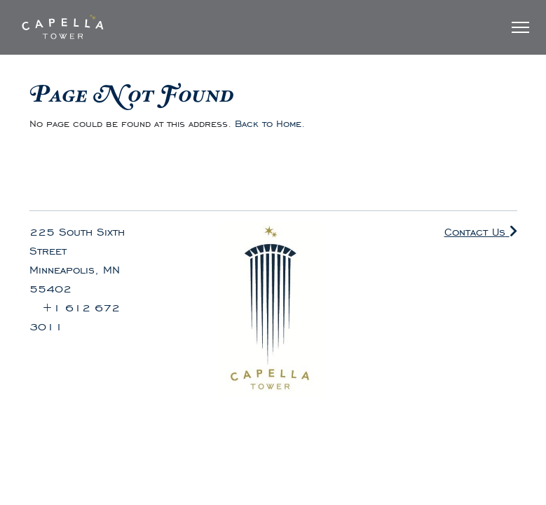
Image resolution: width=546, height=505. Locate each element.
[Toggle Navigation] (520, 27)
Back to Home (268, 124)
